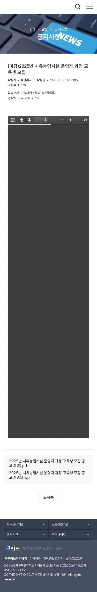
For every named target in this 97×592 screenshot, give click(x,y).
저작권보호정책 (53, 559)
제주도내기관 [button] (15, 524)
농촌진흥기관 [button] (60, 524)
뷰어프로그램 (74, 559)
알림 (45, 29)
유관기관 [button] (12, 535)
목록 (48, 497)
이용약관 (35, 559)
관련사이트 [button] (58, 535)
